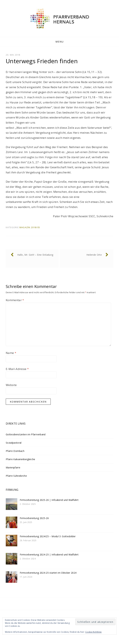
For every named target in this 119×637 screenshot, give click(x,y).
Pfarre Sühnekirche (16, 475)
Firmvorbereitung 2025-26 (34, 518)
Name (11, 353)
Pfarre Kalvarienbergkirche (20, 459)
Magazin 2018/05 (29, 227)
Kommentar (15, 300)
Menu (59, 41)
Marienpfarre (13, 467)
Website (11, 385)
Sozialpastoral (14, 442)
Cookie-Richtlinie (93, 632)
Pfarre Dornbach (15, 451)
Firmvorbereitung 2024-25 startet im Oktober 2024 (48, 572)
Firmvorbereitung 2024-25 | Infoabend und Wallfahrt (49, 554)
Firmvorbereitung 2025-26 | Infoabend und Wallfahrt (49, 499)
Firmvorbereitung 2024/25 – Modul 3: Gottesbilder (48, 536)
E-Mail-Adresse (17, 369)
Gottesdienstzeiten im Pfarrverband (26, 434)
